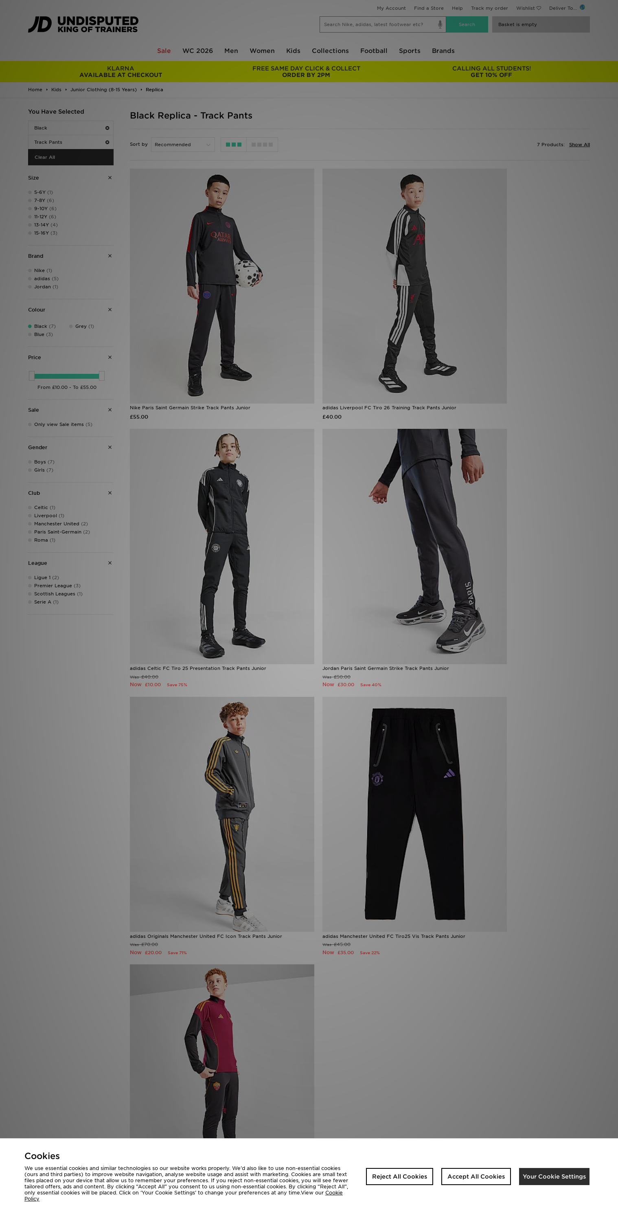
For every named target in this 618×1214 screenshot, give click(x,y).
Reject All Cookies (399, 1176)
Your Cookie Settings (554, 1176)
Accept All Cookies (476, 1176)
